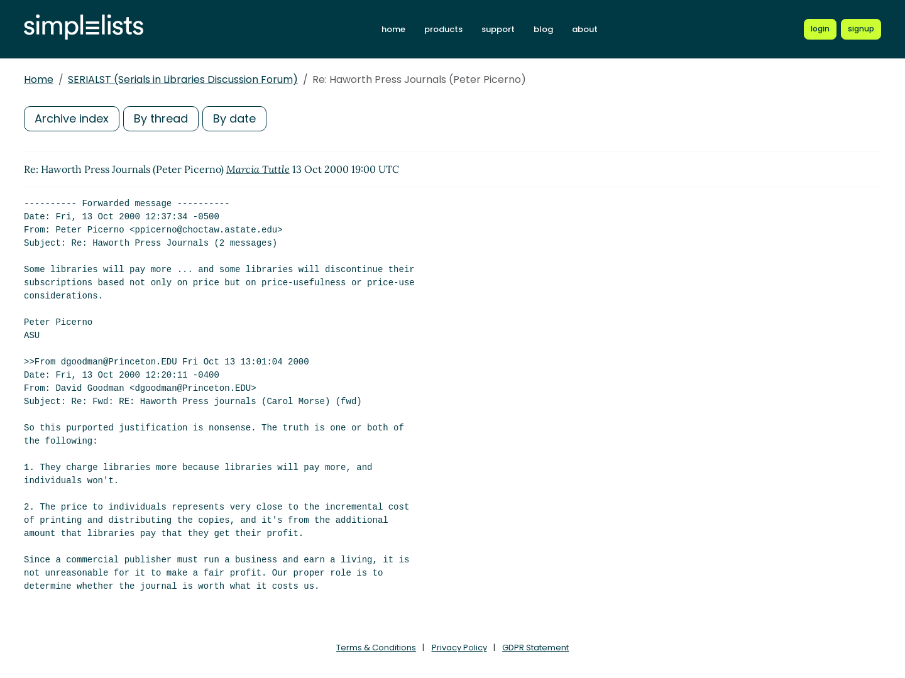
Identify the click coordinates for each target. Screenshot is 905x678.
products (443, 29)
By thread (161, 118)
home (393, 29)
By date (234, 118)
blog (543, 29)
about (585, 29)
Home (38, 79)
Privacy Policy (459, 647)
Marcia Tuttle (258, 169)
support (498, 29)
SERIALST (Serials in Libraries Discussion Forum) (183, 79)
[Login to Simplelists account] (820, 29)
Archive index (72, 118)
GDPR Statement (535, 647)
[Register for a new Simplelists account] (861, 29)
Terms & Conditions (376, 647)
